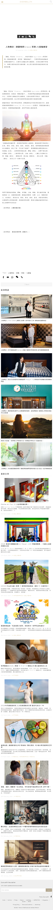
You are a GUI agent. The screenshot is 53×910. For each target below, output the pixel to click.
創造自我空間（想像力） (20, 232)
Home (3, 900)
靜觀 (17, 273)
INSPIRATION (37, 900)
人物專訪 (11, 273)
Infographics (18, 595)
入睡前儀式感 (16, 208)
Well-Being (33, 50)
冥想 (22, 273)
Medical (15, 756)
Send (48, 890)
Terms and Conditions (27, 904)
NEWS (29, 901)
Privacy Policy (16, 904)
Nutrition (18, 876)
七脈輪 (29, 273)
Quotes (24, 901)
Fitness (15, 675)
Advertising (37, 904)
